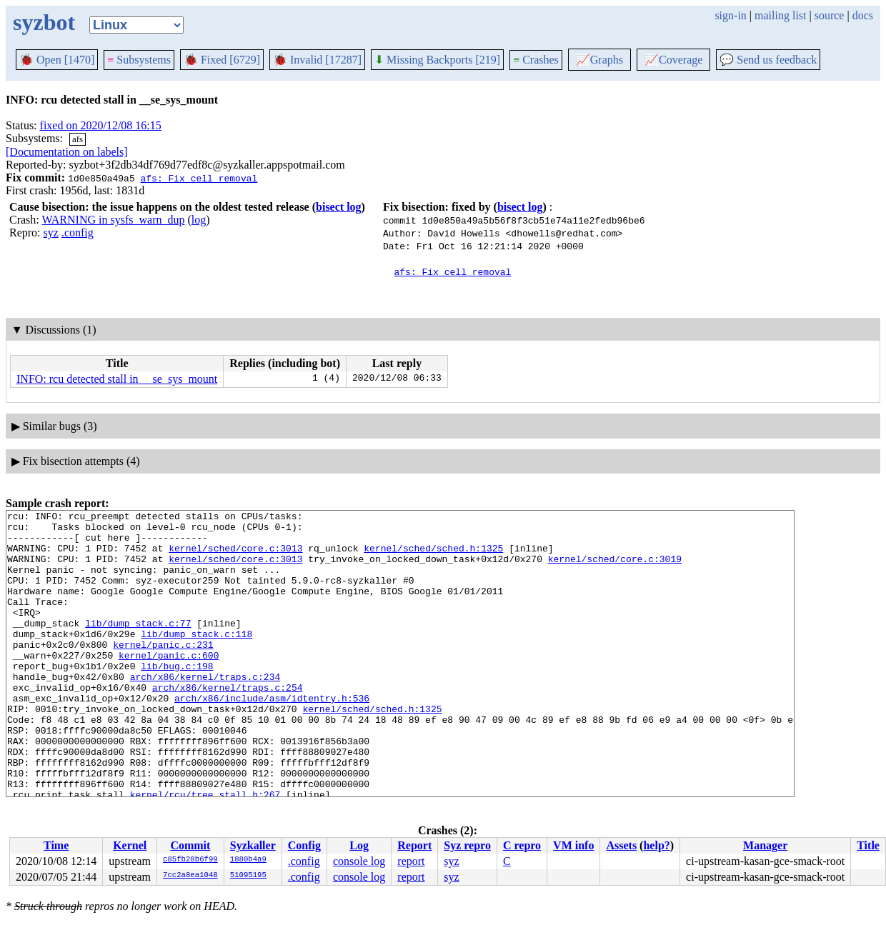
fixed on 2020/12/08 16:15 (100, 125)
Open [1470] (56, 60)
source (830, 15)
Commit (190, 845)
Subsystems (139, 60)
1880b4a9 (248, 860)
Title (868, 845)
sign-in (730, 15)
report (410, 861)
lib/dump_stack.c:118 (196, 659)
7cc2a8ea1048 (190, 876)
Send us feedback (768, 60)
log (198, 220)
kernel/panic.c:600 (169, 685)
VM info (573, 845)
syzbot (44, 22)
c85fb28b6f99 (190, 860)
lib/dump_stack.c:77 (138, 646)
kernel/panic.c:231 (163, 672)
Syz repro (467, 845)
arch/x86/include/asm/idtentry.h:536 (271, 736)
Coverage (673, 60)
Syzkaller (253, 845)
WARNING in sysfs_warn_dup (112, 220)
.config (77, 232)
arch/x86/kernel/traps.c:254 (227, 723)
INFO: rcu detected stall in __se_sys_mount (116, 379)
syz (51, 232)
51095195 (248, 876)
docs (862, 15)
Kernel (129, 845)
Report (414, 845)
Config (304, 845)
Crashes (536, 60)
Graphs (599, 60)
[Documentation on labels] (67, 152)
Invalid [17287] (317, 60)
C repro (522, 845)
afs (77, 139)
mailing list (780, 15)
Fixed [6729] (222, 60)
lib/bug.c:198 (177, 697)
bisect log (339, 207)
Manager (765, 845)
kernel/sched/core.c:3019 (615, 569)
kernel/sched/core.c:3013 (235, 556)
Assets (621, 845)
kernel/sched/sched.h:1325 (433, 556)
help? (656, 845)
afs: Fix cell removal (198, 177)
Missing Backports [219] (437, 60)
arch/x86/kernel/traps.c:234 (205, 710)
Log (359, 845)
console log (359, 861)
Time (56, 845)
